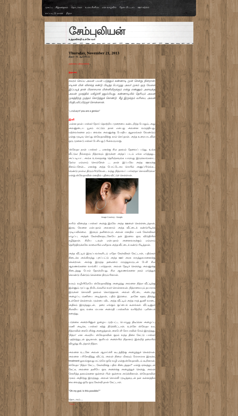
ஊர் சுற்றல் (143, 7)
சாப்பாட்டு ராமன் (54, 13)
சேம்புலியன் (96, 31)
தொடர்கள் (76, 7)
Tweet (72, 404)
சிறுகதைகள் (62, 7)
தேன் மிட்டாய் (127, 7)
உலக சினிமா (92, 7)
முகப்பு (49, 7)
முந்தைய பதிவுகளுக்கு (79, 64)
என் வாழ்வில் (109, 7)
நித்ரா (69, 13)
